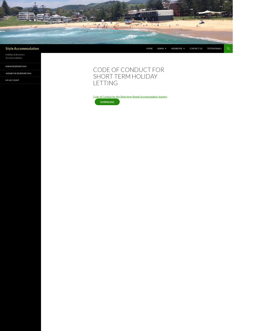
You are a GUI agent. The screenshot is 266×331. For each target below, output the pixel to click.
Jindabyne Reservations (18, 73)
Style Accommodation (22, 48)
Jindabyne (176, 48)
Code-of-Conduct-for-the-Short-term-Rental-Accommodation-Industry (130, 96)
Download (107, 101)
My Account (12, 80)
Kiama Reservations (16, 66)
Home (149, 48)
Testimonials (214, 48)
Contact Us (196, 48)
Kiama (160, 48)
